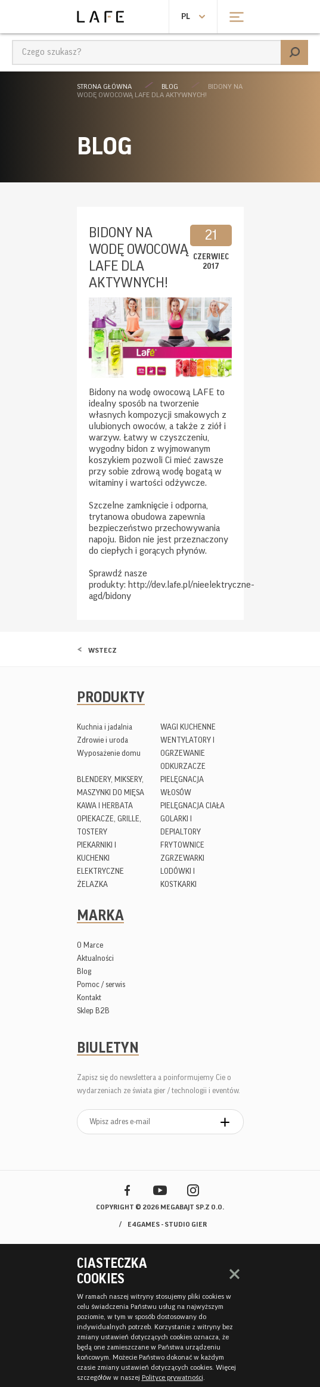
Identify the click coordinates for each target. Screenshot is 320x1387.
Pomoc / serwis (101, 984)
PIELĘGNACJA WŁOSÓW (182, 785)
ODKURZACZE (183, 766)
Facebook (127, 1190)
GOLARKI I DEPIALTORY (180, 825)
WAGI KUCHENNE (188, 727)
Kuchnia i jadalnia (104, 727)
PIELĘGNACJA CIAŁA (192, 805)
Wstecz (102, 650)
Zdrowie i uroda (102, 740)
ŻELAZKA (92, 884)
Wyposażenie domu (109, 753)
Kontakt (89, 997)
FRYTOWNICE (182, 845)
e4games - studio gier (167, 1224)
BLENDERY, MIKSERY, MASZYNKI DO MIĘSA (110, 785)
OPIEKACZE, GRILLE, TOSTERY (109, 825)
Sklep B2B (93, 1010)
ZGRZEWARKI (182, 858)
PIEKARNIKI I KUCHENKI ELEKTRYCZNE (100, 858)
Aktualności (95, 958)
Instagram (192, 1190)
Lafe (100, 16)
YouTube (160, 1190)
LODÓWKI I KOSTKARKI (178, 877)
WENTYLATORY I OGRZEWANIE (187, 746)
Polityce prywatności (172, 1377)
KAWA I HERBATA (105, 805)
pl (185, 17)
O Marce (90, 945)
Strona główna (104, 86)
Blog (169, 86)
